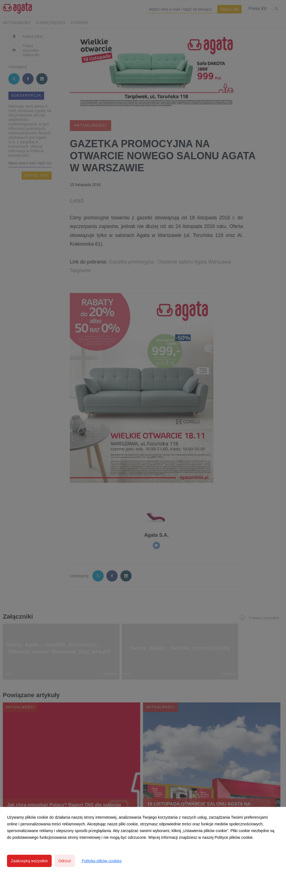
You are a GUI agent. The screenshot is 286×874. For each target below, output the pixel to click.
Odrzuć (64, 861)
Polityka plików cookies (101, 861)
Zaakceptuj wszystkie (29, 861)
